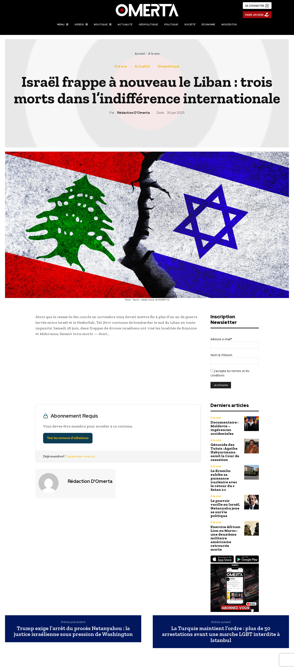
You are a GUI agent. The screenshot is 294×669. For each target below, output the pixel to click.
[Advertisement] (117, 371)
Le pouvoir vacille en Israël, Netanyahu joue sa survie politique (225, 508)
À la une (153, 53)
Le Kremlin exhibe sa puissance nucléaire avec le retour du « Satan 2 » (224, 480)
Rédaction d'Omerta (133, 113)
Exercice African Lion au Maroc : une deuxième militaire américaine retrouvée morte (225, 538)
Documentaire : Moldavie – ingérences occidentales (224, 428)
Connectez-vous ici (80, 456)
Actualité (142, 66)
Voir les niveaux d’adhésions (68, 438)
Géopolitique (168, 66)
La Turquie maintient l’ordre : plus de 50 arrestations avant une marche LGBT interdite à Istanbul (221, 634)
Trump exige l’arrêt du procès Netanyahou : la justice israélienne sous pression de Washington (73, 631)
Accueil (140, 53)
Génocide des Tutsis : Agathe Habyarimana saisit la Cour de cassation (225, 452)
